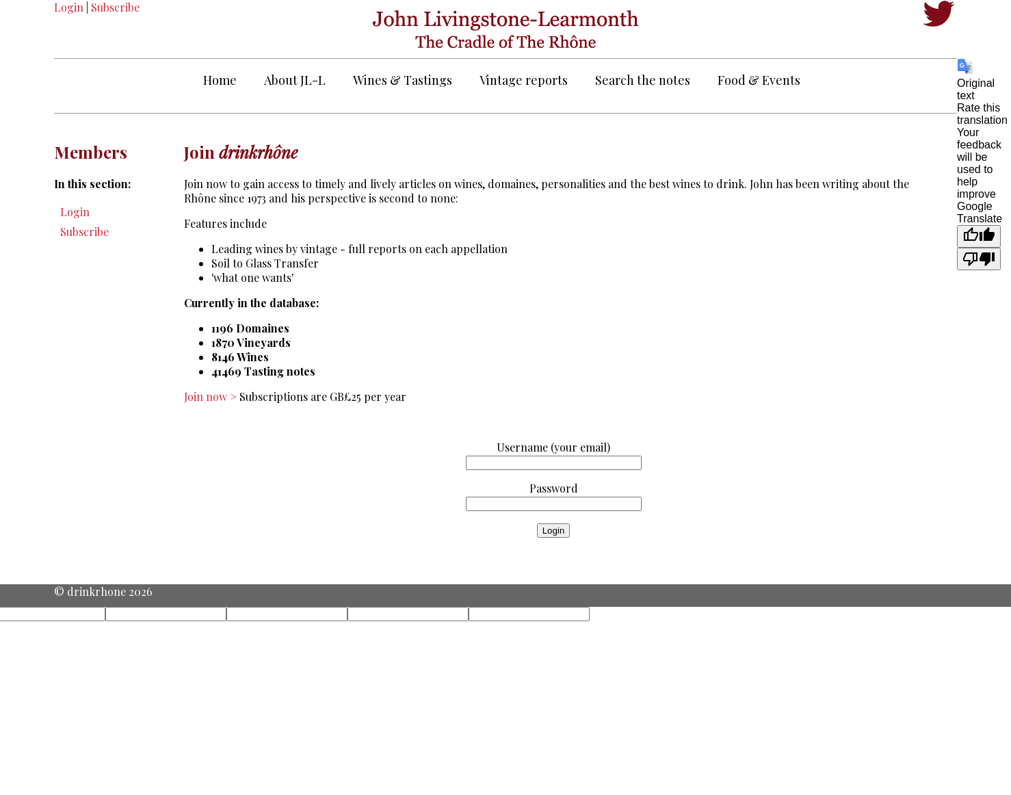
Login (68, 7)
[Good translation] (979, 236)
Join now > (211, 396)
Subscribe (115, 7)
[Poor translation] (979, 259)
